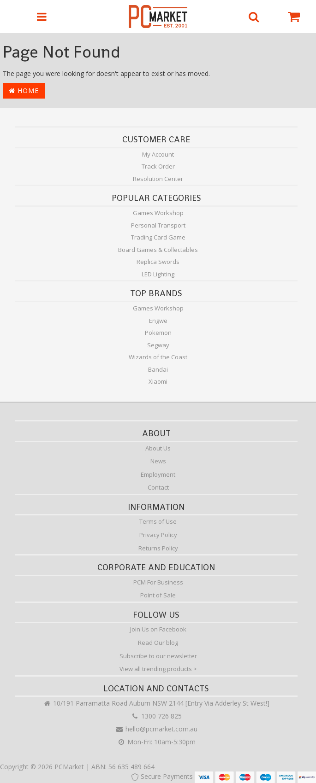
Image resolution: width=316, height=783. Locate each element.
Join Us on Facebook (158, 629)
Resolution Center (158, 179)
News (158, 461)
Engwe (158, 320)
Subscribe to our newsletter (158, 656)
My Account (158, 154)
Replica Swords (158, 261)
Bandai (158, 369)
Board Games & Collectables (158, 249)
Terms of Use (158, 521)
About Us (158, 448)
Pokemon (158, 332)
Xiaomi (158, 381)
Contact (158, 487)
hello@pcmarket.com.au (156, 729)
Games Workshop (158, 213)
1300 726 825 (156, 716)
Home (24, 90)
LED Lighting (158, 274)
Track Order (158, 166)
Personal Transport (158, 225)
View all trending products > (158, 669)
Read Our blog (158, 642)
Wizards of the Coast (158, 357)
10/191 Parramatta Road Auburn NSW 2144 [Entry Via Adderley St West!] (156, 703)
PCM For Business (158, 582)
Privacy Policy (158, 535)
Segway (158, 345)
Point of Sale (158, 595)
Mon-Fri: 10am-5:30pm (156, 741)
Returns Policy (158, 548)
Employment (158, 474)
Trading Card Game (158, 237)
